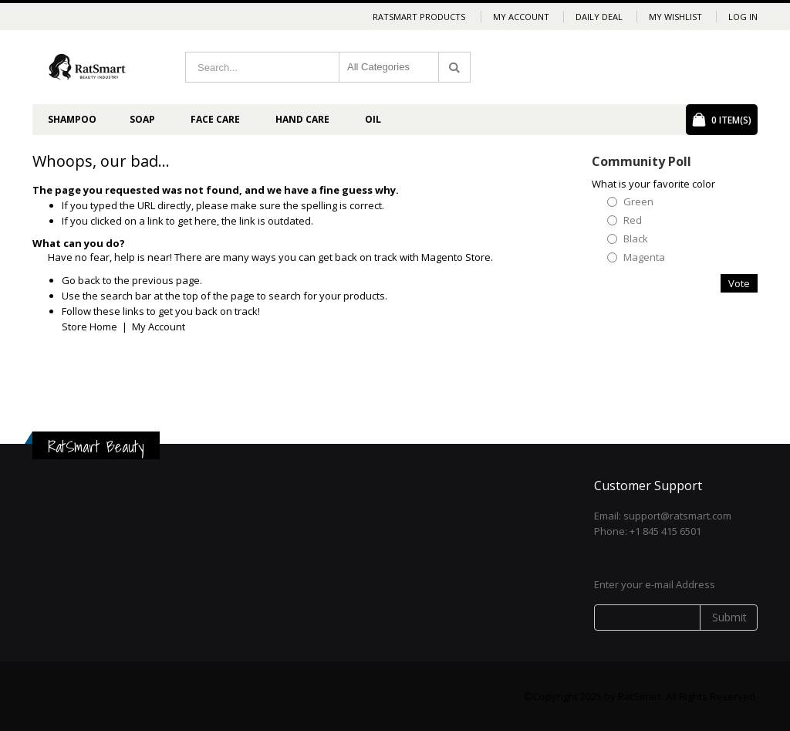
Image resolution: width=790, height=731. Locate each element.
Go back (81, 280)
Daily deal (599, 16)
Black (635, 239)
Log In (743, 16)
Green (638, 202)
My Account (521, 16)
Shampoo (72, 119)
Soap (142, 119)
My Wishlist (675, 16)
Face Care (215, 119)
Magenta (644, 257)
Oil (373, 119)
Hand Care (302, 119)
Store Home (89, 326)
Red (632, 220)
